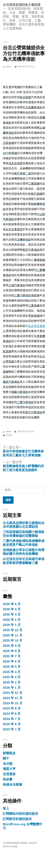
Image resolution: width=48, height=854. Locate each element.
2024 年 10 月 (12, 703)
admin (8, 66)
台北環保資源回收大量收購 (21, 4)
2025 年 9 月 (12, 645)
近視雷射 (9, 774)
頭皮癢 (7, 779)
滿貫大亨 (9, 769)
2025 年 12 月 (12, 630)
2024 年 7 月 (12, 719)
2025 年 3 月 (12, 677)
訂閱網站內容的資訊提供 (20, 813)
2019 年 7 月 (12, 729)
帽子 (6, 758)
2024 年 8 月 (12, 713)
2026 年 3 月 (12, 614)
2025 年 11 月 (12, 635)
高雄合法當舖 (12, 784)
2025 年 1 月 (12, 687)
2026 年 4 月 (12, 609)
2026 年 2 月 (12, 619)
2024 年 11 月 (12, 698)
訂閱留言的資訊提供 (17, 819)
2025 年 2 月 (12, 682)
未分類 (9, 435)
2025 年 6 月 (12, 661)
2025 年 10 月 (12, 640)
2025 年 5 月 (12, 666)
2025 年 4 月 (12, 672)
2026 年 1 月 (12, 625)
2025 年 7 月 (12, 656)
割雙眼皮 (9, 753)
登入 (6, 808)
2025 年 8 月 (12, 651)
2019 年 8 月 (12, 724)
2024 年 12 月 (12, 692)
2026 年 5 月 (12, 604)
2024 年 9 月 (12, 708)
